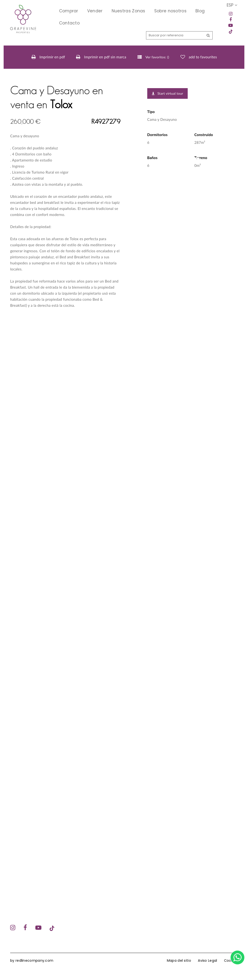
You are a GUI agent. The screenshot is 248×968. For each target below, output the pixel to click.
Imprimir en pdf (48, 57)
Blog (200, 11)
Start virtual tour (167, 93)
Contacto (69, 23)
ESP (232, 5)
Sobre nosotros (170, 11)
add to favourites (202, 57)
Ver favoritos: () (153, 57)
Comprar (68, 11)
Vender (95, 11)
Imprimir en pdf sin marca (101, 57)
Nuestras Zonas (128, 11)
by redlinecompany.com (31, 960)
